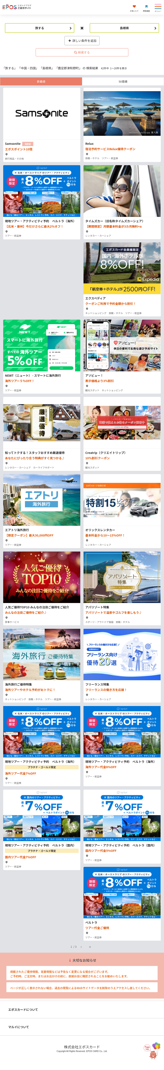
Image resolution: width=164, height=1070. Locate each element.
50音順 (123, 81)
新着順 (41, 81)
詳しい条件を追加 (82, 40)
